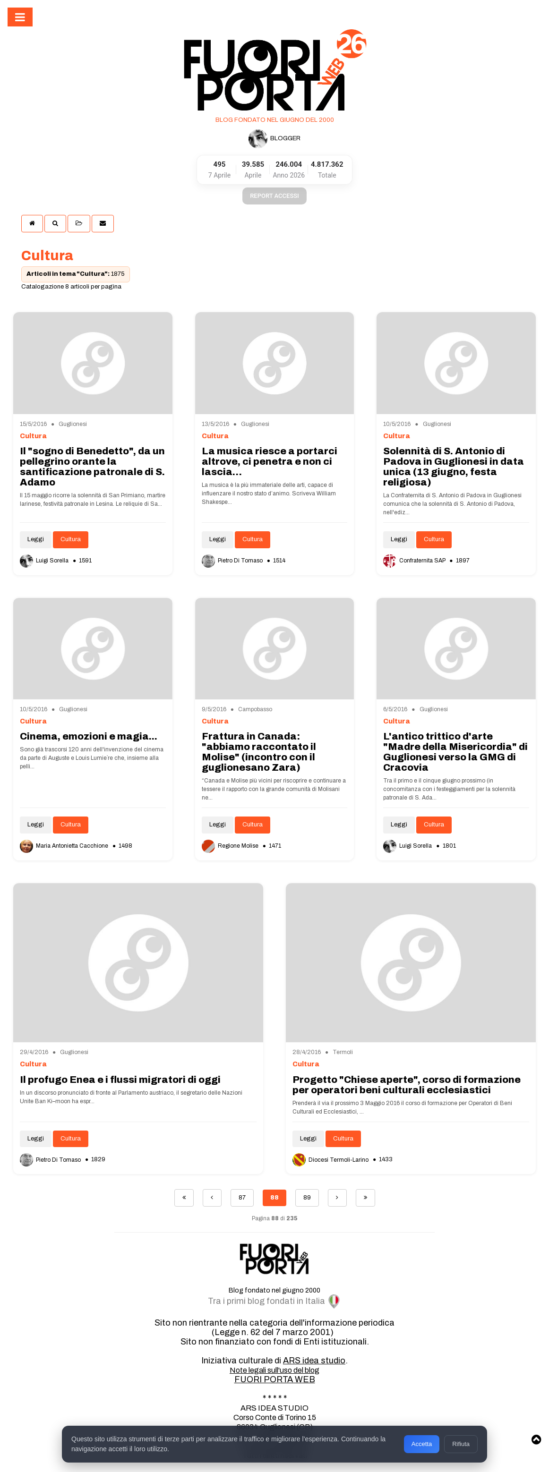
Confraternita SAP (414, 560)
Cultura (70, 539)
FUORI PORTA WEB (274, 1379)
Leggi (35, 539)
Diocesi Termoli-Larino (331, 1160)
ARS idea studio (314, 1360)
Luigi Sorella (45, 560)
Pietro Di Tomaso (233, 560)
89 (307, 1197)
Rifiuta (461, 1443)
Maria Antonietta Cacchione (65, 845)
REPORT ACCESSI (274, 195)
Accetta (422, 1443)
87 (242, 1197)
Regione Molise (231, 845)
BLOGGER (274, 138)
